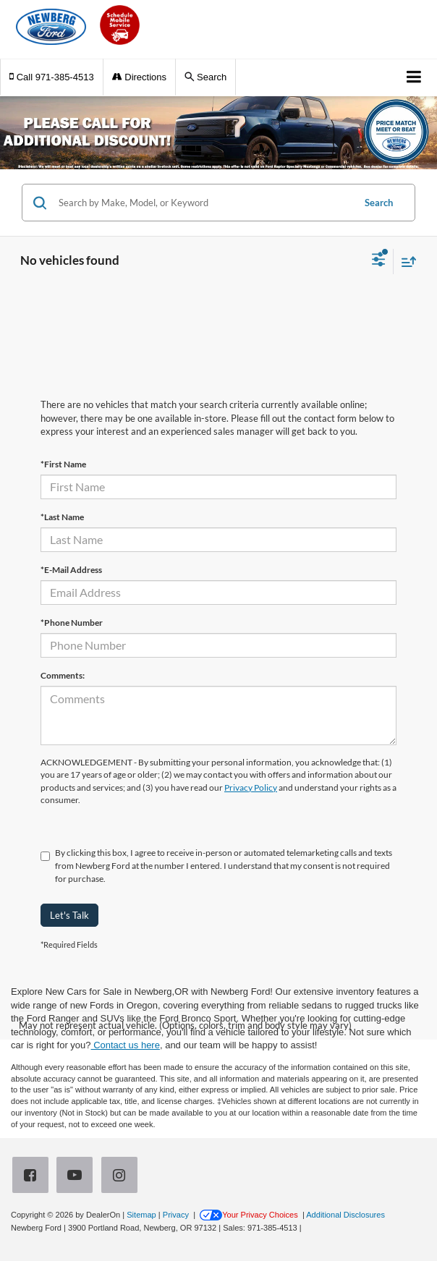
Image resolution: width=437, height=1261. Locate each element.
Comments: (63, 675)
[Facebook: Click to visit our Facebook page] (33, 1176)
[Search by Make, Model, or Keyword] (203, 202)
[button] (51, 77)
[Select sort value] (405, 261)
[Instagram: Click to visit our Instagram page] (122, 1176)
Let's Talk (69, 915)
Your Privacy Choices (249, 1214)
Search (379, 202)
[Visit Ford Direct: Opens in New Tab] (308, 1227)
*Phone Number (72, 622)
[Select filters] (379, 261)
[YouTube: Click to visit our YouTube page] (77, 1176)
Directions (139, 77)
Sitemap (141, 1214)
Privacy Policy (250, 787)
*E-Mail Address (71, 569)
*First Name (63, 464)
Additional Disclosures (345, 1214)
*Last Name (62, 516)
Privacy (176, 1214)
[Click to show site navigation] (414, 77)
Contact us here (125, 1045)
